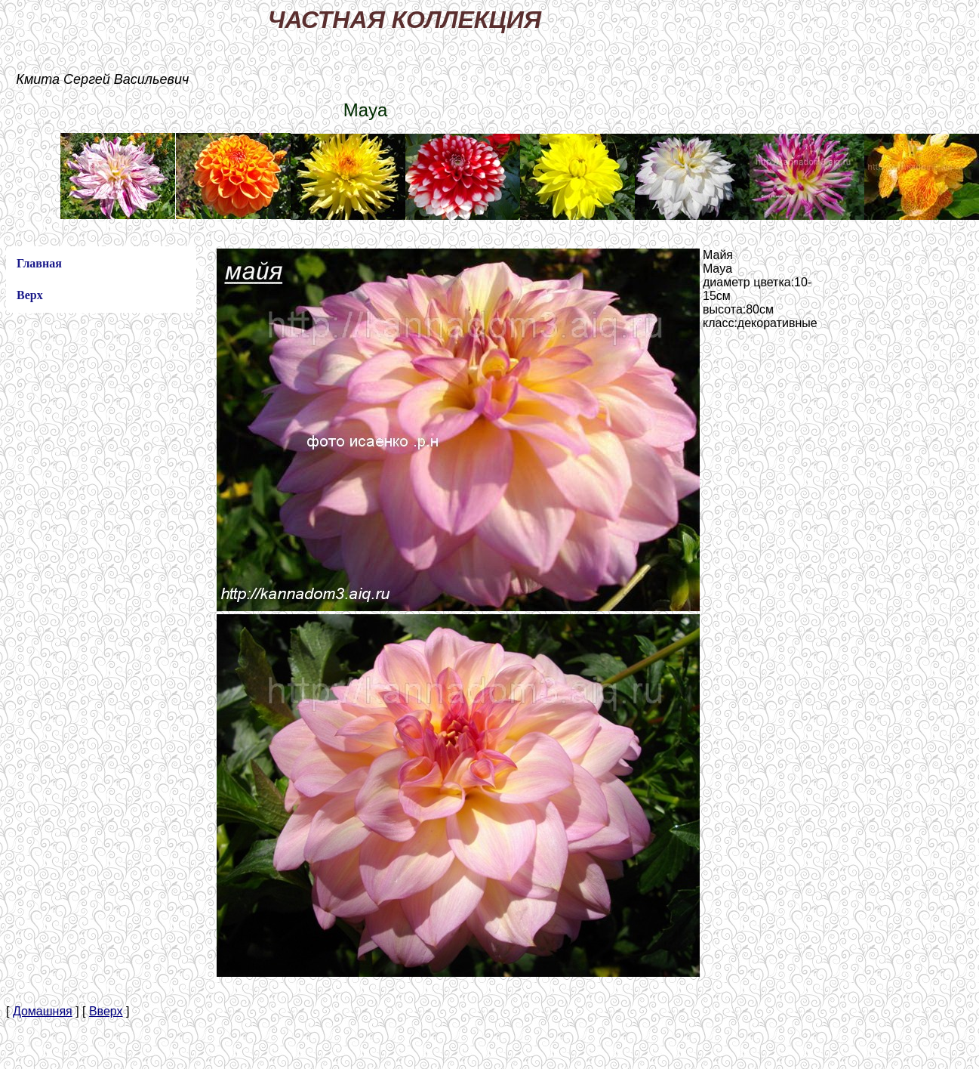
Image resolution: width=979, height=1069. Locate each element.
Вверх (106, 1011)
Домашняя (42, 1011)
